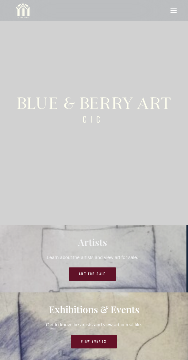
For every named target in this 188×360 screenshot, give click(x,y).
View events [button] (94, 341)
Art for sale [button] (84, 274)
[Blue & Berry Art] (22, 10)
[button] (173, 10)
